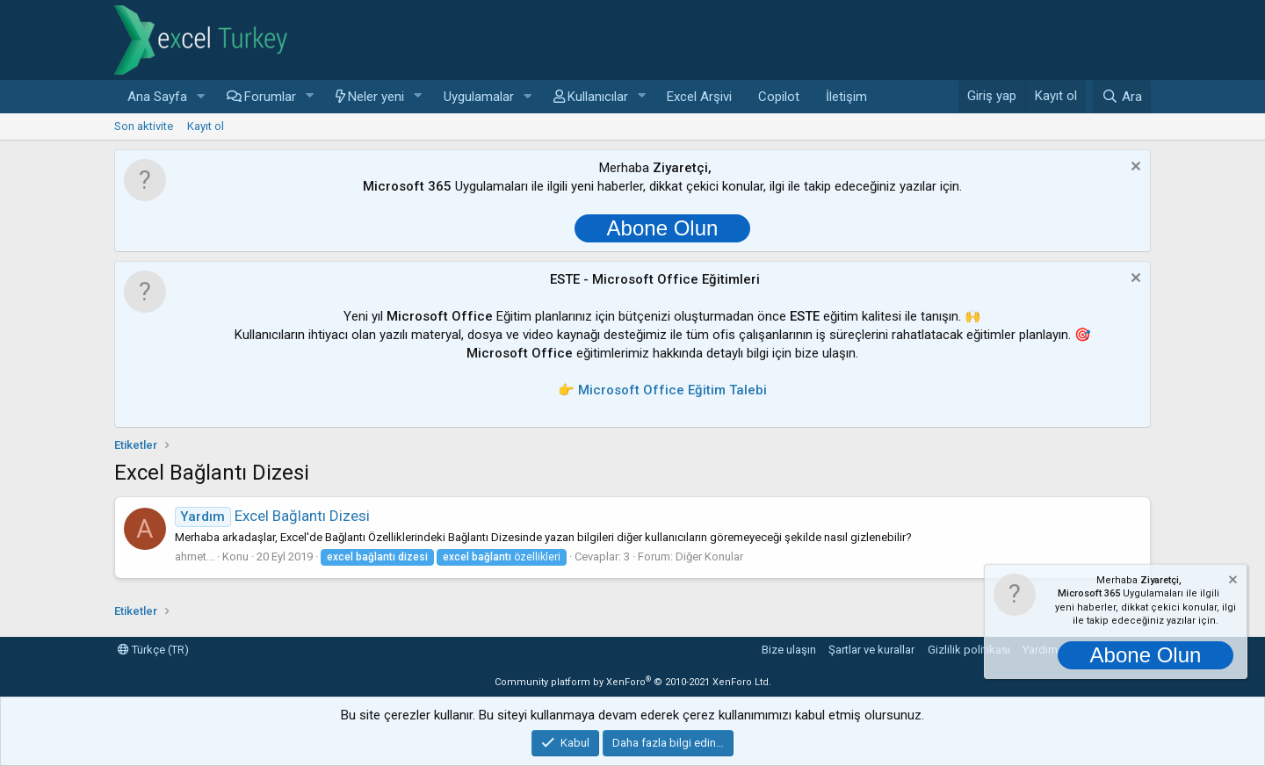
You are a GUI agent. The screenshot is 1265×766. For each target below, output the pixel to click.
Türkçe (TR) (153, 649)
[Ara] (1122, 96)
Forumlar (270, 97)
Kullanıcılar (597, 97)
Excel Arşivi (699, 97)
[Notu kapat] (1133, 168)
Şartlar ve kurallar (871, 649)
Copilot (778, 97)
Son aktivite (143, 126)
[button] (201, 97)
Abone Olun (663, 228)
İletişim (846, 97)
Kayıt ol (205, 126)
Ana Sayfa (157, 97)
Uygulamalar (479, 97)
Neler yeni (376, 97)
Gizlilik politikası (969, 649)
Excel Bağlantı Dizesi (272, 515)
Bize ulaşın (789, 649)
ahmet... (194, 556)
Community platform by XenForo (633, 682)
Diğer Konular (709, 556)
